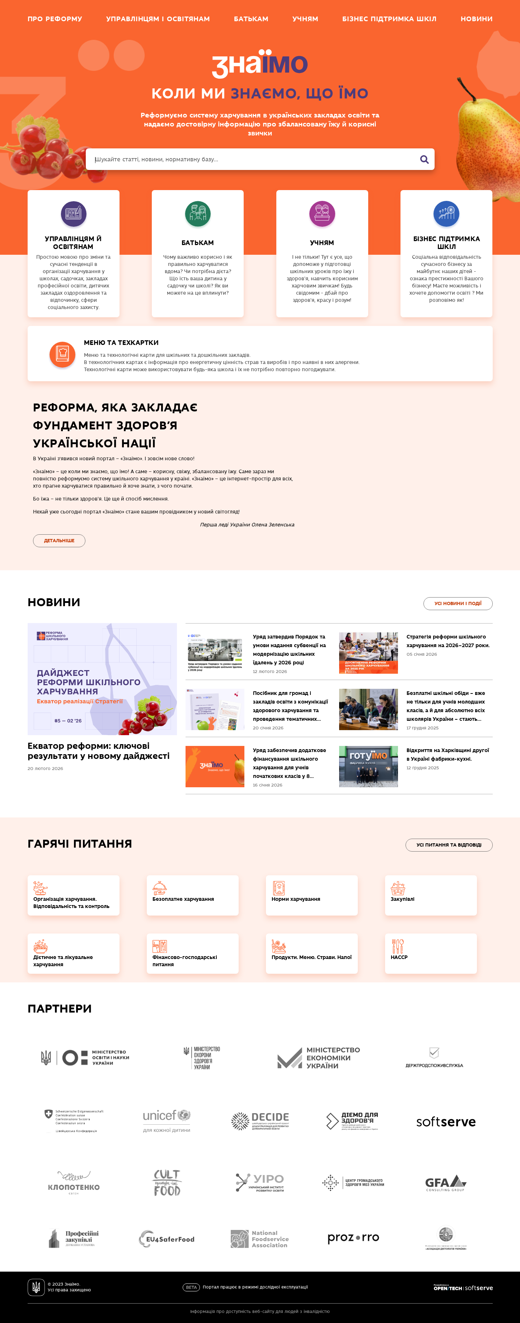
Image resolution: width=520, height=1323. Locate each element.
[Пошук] (424, 159)
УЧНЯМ (322, 242)
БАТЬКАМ (198, 242)
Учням (305, 19)
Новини (477, 19)
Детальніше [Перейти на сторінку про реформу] (59, 540)
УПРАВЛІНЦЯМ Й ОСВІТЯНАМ (73, 242)
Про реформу (55, 19)
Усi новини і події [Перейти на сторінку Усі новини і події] (458, 603)
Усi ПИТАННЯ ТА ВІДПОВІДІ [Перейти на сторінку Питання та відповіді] (449, 845)
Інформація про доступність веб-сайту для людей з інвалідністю (260, 1311)
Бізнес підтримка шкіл (389, 19)
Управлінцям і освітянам (158, 19)
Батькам (251, 19)
